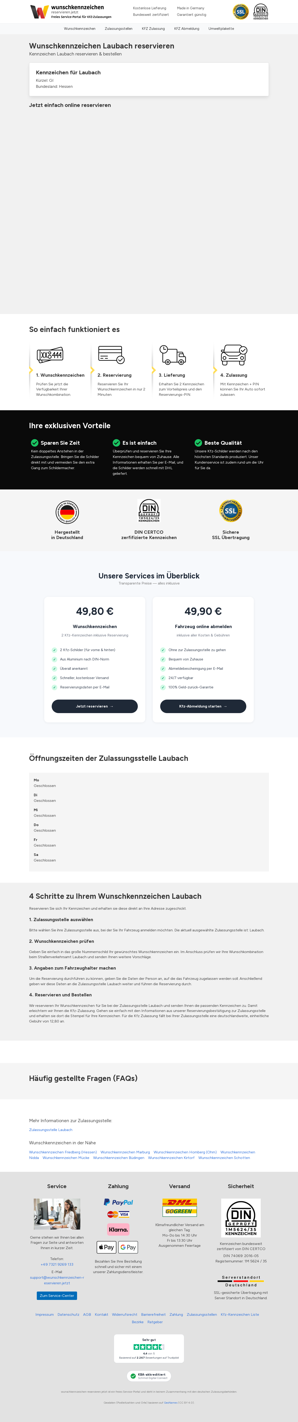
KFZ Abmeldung (186, 29)
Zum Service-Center (57, 1295)
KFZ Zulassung (153, 29)
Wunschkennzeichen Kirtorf (171, 1157)
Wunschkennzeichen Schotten (224, 1157)
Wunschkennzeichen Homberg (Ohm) (185, 1152)
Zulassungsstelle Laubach (50, 1130)
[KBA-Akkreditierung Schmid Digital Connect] (149, 1376)
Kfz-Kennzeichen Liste (240, 1314)
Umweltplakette (221, 29)
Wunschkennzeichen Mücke (66, 1157)
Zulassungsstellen (118, 29)
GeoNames (170, 1402)
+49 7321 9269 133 (57, 1264)
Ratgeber (155, 1322)
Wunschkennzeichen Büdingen (118, 1157)
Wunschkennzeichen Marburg (125, 1152)
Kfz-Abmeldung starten (203, 706)
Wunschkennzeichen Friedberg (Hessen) (63, 1152)
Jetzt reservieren (95, 706)
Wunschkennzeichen (79, 29)
